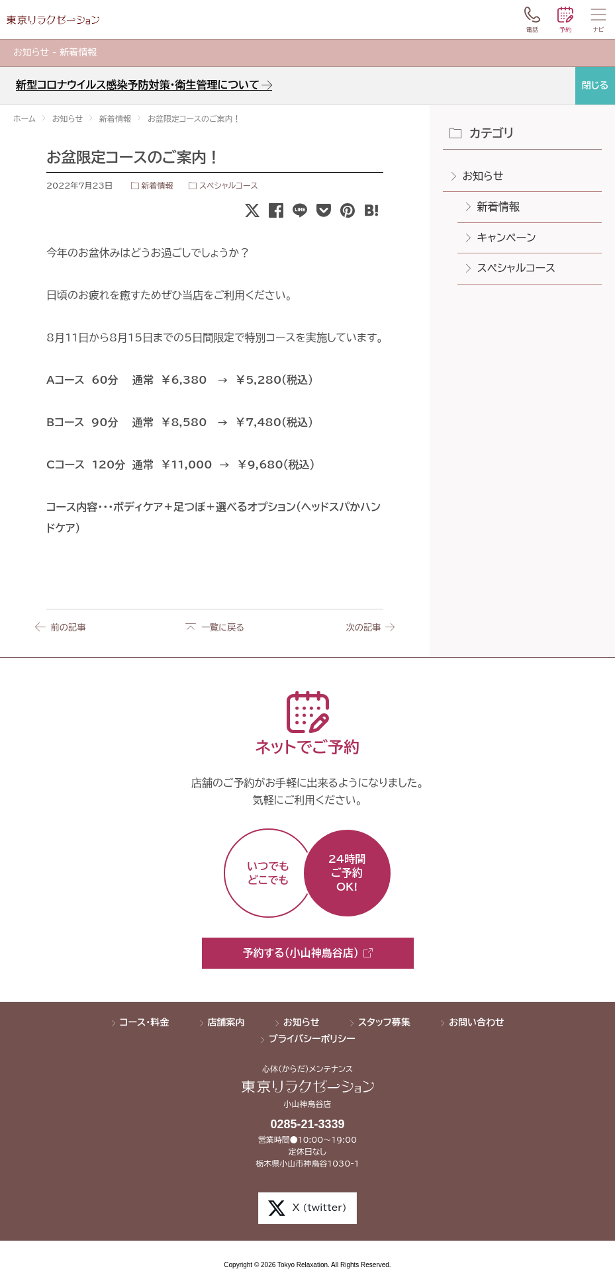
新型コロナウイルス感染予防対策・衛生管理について (138, 84)
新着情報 (157, 185)
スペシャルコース (228, 185)
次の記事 (360, 627)
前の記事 (68, 627)
